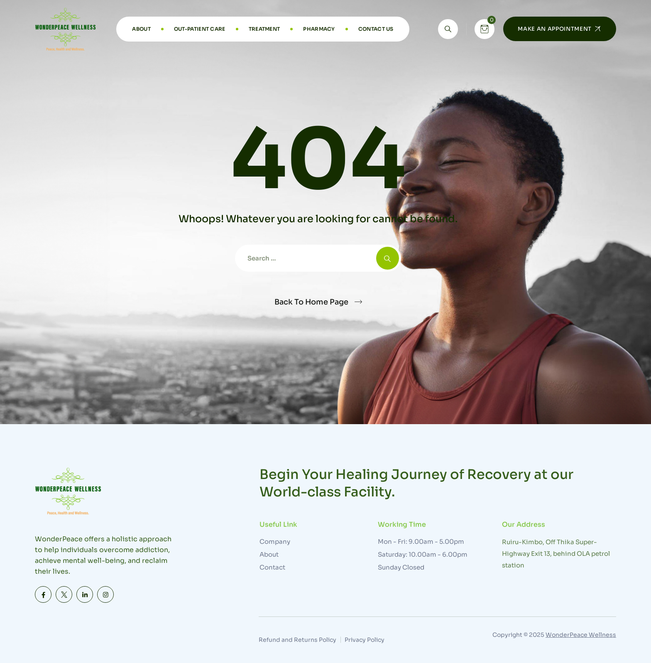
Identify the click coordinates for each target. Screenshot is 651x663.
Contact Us (376, 29)
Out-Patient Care (199, 29)
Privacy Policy (364, 639)
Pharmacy (319, 29)
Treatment (264, 29)
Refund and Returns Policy (297, 639)
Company (274, 541)
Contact (272, 567)
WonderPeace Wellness (581, 634)
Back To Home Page (311, 302)
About (141, 29)
